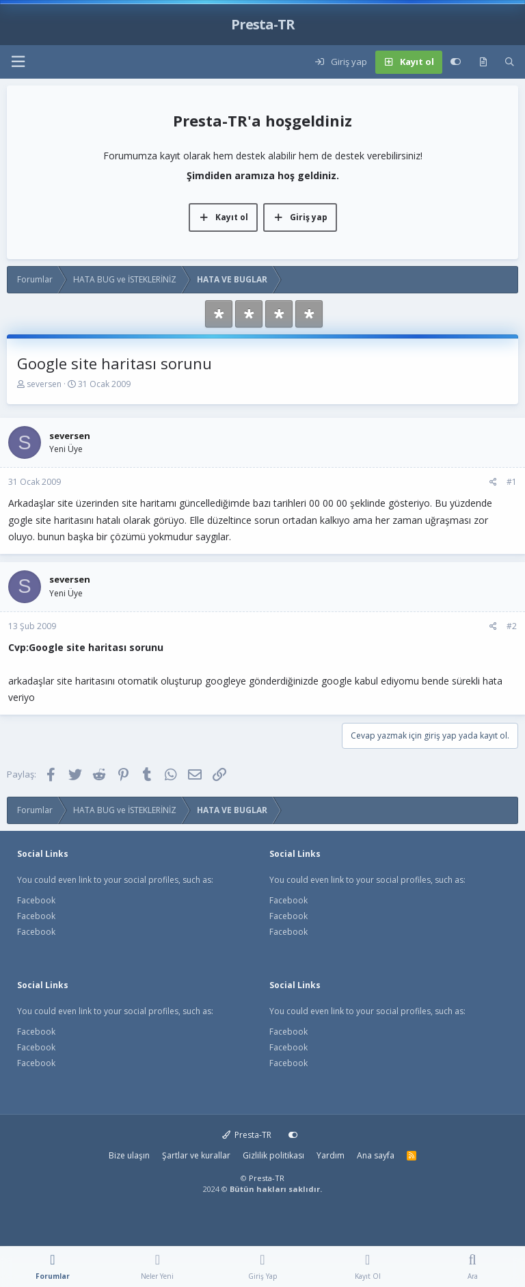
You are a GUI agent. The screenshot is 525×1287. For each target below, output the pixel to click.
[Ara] (509, 62)
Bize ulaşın (129, 1155)
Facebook (36, 900)
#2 (512, 626)
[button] (18, 62)
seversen (44, 384)
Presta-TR (247, 1135)
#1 (512, 482)
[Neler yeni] (483, 62)
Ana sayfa (375, 1155)
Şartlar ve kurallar (196, 1155)
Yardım (331, 1155)
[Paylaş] (493, 482)
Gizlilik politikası (273, 1155)
